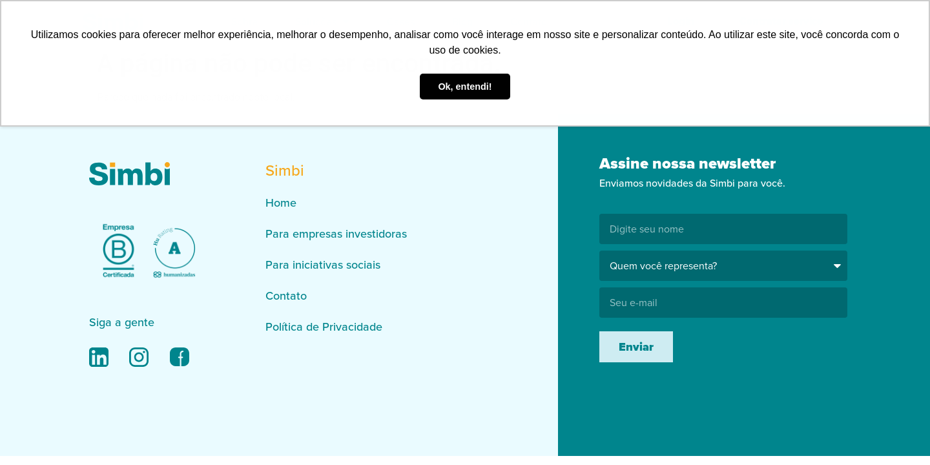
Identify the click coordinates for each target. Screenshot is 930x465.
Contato (286, 295)
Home (280, 202)
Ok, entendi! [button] (464, 86)
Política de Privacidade (323, 326)
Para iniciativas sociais (322, 264)
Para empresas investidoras (336, 233)
